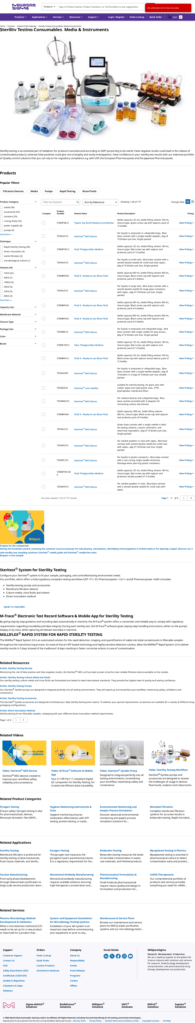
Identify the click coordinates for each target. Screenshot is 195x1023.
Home (2, 26)
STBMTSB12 (63, 222)
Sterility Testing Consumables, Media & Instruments (60, 26)
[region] (97, 90)
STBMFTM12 (63, 249)
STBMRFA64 (63, 414)
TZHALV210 (62, 290)
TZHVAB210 (62, 331)
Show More (6, 234)
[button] (116, 17)
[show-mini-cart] (175, 17)
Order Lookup (137, 17)
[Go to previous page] (24, 720)
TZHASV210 (62, 262)
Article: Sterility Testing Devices (16, 668)
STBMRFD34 (63, 275)
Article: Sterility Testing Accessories (18, 698)
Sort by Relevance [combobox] (94, 202)
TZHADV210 (62, 486)
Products (11, 26)
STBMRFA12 (63, 358)
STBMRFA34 (63, 318)
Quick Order (155, 17)
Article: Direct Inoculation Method (17, 710)
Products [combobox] (48, 6)
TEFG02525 (62, 387)
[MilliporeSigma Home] (24, 7)
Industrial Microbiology (26, 26)
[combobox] (98, 6)
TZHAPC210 (62, 460)
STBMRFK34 (63, 305)
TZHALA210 (62, 236)
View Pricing (186, 222)
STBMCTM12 (63, 345)
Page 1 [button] (166, 498)
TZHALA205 (62, 373)
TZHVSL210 (62, 429)
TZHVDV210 (62, 445)
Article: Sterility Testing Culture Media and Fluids (25, 677)
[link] (18, 955)
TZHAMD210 (63, 401)
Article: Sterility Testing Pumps (16, 685)
